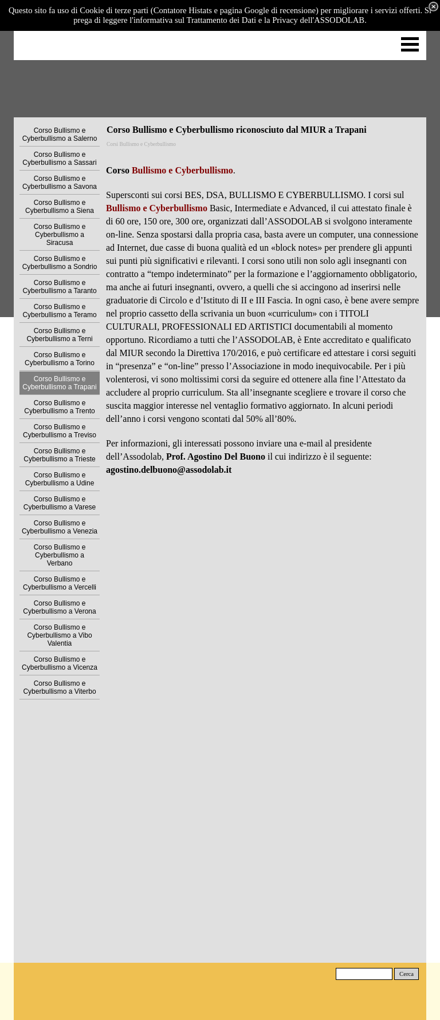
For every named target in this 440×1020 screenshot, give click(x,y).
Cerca (406, 974)
